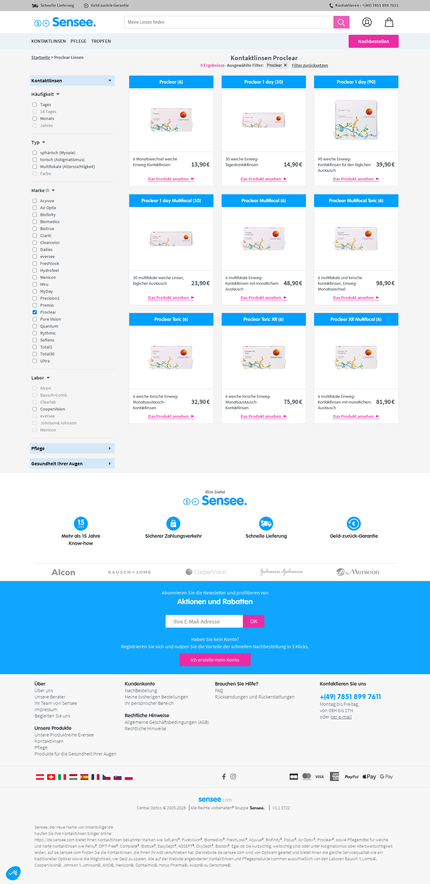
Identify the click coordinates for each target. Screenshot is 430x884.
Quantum (49, 326)
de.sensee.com (67, 852)
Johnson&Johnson (58, 423)
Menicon (48, 277)
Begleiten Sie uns (52, 715)
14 (293, 164)
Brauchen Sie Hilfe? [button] (236, 684)
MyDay (46, 291)
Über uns (44, 690)
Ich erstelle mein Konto (215, 659)
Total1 (46, 347)
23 (200, 283)
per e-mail (341, 716)
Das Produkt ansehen (171, 179)
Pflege (41, 747)
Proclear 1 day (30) (263, 82)
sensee (215, 799)
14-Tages (48, 111)
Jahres (46, 125)
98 (385, 283)
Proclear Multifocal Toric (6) (356, 201)
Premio (47, 305)
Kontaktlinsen (49, 741)
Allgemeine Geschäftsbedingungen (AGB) (167, 722)
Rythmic (48, 333)
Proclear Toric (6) (171, 319)
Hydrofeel (49, 270)
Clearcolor (50, 242)
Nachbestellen (373, 41)
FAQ (219, 690)
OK (253, 621)
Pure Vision (50, 319)
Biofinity (48, 214)
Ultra (45, 361)
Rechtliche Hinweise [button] (147, 715)
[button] (13, 873)
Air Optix (48, 207)
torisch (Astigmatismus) (62, 159)
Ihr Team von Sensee (56, 703)
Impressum (46, 709)
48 (293, 283)
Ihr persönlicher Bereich (149, 703)
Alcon (45, 388)
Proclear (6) (171, 82)
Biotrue (47, 228)
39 (385, 164)
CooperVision (52, 409)
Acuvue (47, 201)
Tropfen (101, 41)
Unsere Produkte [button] (53, 728)
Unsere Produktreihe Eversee (64, 734)
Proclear (48, 312)
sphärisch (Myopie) (57, 152)
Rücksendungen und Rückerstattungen (255, 696)
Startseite (40, 57)
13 (200, 164)
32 (200, 401)
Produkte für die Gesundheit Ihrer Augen (76, 753)
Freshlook (49, 263)
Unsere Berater (50, 696)
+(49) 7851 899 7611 (350, 697)
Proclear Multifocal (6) (264, 201)
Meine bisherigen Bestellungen (156, 696)
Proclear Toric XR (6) (263, 319)
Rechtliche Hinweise (145, 728)
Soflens (47, 340)
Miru (44, 284)
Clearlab (48, 402)
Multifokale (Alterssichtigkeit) (67, 166)
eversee (47, 256)
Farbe (45, 173)
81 (385, 401)
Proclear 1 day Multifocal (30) (171, 201)
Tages (45, 104)
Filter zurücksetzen (310, 65)
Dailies (46, 249)
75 (293, 401)
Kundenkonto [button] (140, 684)
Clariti (45, 235)
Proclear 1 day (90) (356, 82)
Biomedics (50, 221)
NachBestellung (141, 690)
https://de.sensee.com (54, 840)
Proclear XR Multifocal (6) (356, 319)
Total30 (47, 354)
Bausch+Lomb (53, 395)
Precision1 (50, 298)
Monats (47, 118)
